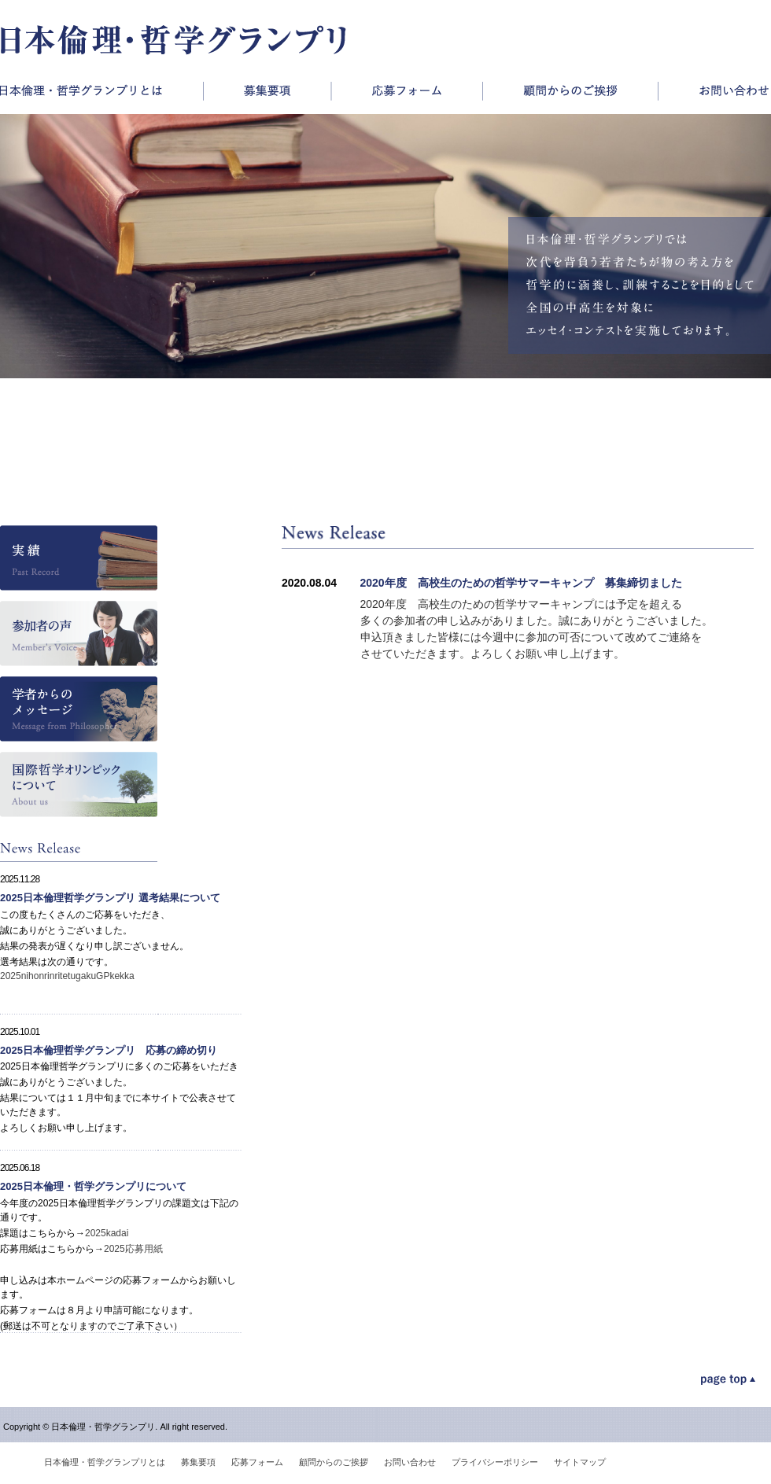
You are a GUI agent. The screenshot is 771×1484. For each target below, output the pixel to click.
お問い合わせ (714, 91)
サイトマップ (580, 1462)
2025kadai (106, 1233)
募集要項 (266, 91)
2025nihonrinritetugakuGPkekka (67, 975)
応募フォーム (406, 91)
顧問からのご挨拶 (570, 91)
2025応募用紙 (133, 1248)
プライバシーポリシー (495, 1462)
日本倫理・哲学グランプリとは (101, 91)
